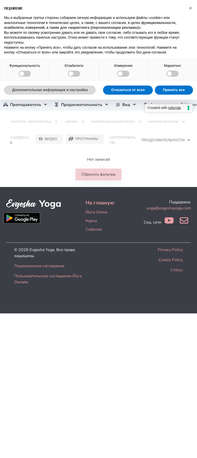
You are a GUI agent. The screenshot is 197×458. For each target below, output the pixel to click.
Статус (176, 270)
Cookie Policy (171, 260)
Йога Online (96, 212)
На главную (100, 202)
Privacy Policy (170, 250)
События (94, 229)
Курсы (91, 221)
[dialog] (187, 448)
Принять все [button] (174, 90)
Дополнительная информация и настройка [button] (50, 90)
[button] (190, 8)
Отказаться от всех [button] (128, 90)
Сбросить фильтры (98, 174)
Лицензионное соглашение (39, 266)
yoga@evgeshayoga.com (168, 208)
